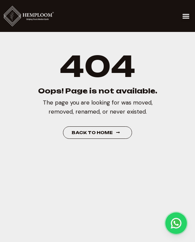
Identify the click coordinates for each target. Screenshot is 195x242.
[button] (186, 16)
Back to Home (96, 132)
